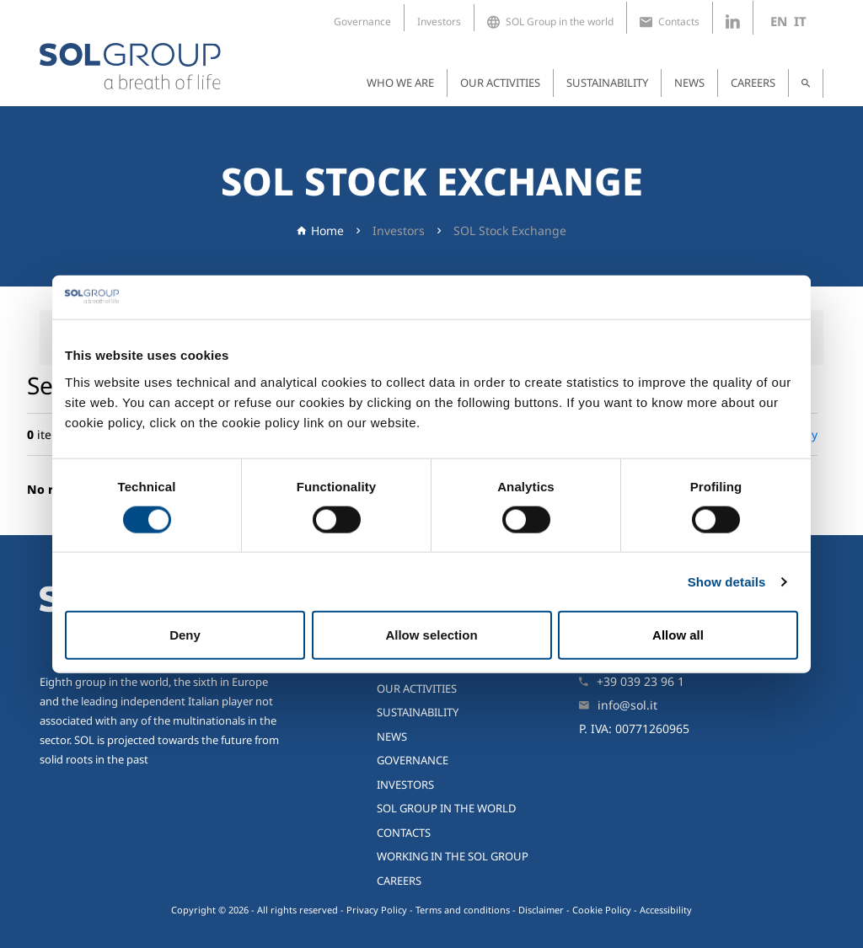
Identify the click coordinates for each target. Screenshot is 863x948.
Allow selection (431, 635)
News (689, 82)
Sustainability (607, 82)
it (800, 21)
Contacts (670, 21)
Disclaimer (541, 909)
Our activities (500, 82)
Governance (362, 21)
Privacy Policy (376, 909)
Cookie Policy (601, 909)
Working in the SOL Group (452, 856)
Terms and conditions (462, 909)
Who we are (400, 82)
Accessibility (666, 909)
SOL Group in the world (550, 21)
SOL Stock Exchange (509, 230)
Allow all (678, 635)
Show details (727, 581)
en (778, 21)
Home (327, 230)
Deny (185, 635)
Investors (439, 21)
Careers (753, 82)
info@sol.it (627, 705)
